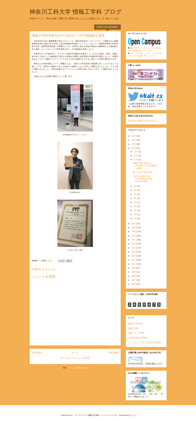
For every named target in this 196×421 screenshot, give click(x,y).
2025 (133, 136)
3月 (135, 210)
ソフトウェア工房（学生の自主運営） (145, 342)
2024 (133, 140)
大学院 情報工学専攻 (137, 337)
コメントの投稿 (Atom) (77, 368)
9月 (135, 186)
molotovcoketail (107, 415)
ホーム (75, 352)
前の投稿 (113, 352)
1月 (135, 218)
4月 (135, 206)
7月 (135, 194)
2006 (133, 284)
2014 (133, 252)
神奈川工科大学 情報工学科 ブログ (75, 11)
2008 (133, 276)
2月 (135, 214)
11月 (136, 155)
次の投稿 (36, 352)
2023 (133, 144)
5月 (135, 202)
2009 (133, 272)
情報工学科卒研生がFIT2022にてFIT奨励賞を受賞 (144, 165)
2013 (133, 256)
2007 (133, 280)
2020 (133, 227)
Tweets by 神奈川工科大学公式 (142, 121)
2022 (133, 148)
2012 (133, 260)
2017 (133, 240)
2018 (133, 236)
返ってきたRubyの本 (142, 172)
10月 (136, 159)
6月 (135, 198)
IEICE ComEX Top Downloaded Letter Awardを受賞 (143, 178)
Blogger (133, 415)
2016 (133, 243)
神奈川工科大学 (135, 323)
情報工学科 (133, 328)
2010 (133, 268)
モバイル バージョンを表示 (75, 358)
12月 (136, 151)
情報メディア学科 (136, 333)
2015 (133, 248)
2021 (133, 223)
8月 (135, 190)
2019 (133, 231)
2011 (133, 264)
